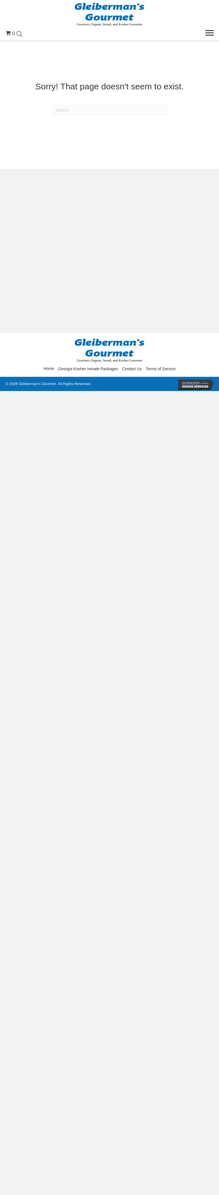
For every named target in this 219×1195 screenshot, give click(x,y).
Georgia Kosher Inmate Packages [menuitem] (88, 369)
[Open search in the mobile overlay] (19, 33)
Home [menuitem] (49, 368)
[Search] (109, 110)
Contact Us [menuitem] (132, 369)
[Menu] (209, 33)
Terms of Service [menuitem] (160, 369)
